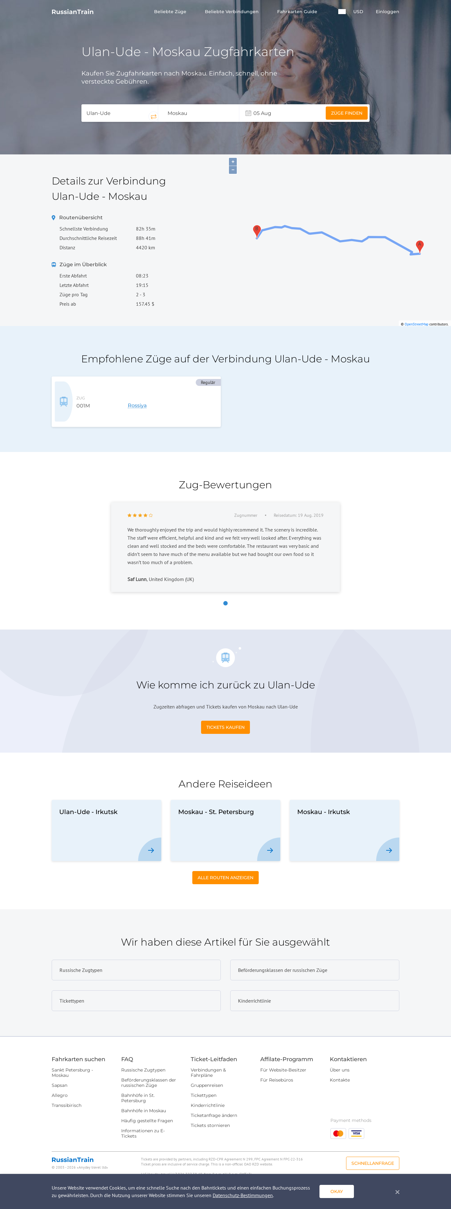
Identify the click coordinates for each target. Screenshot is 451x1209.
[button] (342, 11)
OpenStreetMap (416, 324)
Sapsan (59, 1075)
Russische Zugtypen (143, 1059)
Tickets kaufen (225, 717)
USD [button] (358, 11)
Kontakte (340, 1069)
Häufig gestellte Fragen (147, 1110)
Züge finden (346, 113)
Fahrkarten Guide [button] (298, 11)
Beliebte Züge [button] (171, 11)
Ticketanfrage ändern (214, 1105)
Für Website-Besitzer (283, 1059)
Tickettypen (203, 1085)
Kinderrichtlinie (208, 1095)
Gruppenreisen (207, 1075)
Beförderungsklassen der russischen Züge (148, 1072)
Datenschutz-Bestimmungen (243, 1195)
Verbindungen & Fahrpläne (208, 1062)
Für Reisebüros (276, 1069)
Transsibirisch (66, 1095)
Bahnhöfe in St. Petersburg (138, 1087)
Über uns (340, 1059)
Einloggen (387, 11)
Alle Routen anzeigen (225, 867)
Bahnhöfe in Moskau (143, 1100)
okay (336, 1191)
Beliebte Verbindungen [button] (232, 11)
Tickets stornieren (210, 1115)
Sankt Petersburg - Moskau (72, 1062)
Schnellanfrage (372, 1153)
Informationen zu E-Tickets (143, 1123)
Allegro (60, 1085)
